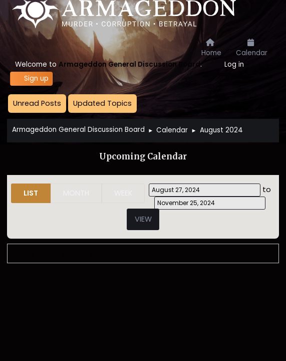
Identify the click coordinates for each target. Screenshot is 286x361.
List (31, 193)
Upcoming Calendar (143, 156)
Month (76, 193)
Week (123, 193)
